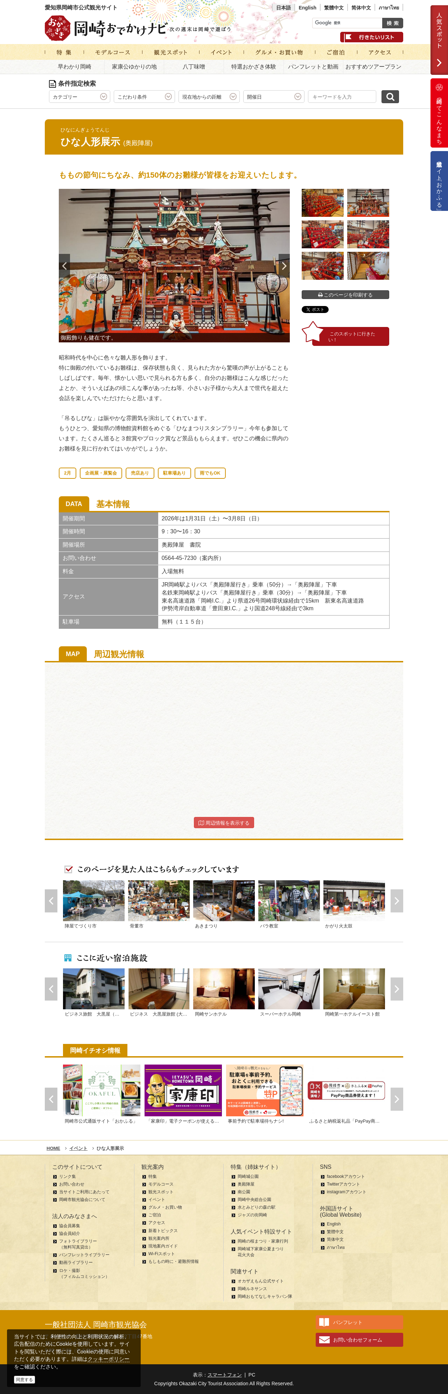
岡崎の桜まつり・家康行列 (263, 1241)
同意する (24, 1379)
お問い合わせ (71, 1184)
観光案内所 (158, 1238)
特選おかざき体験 (253, 67)
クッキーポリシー (109, 1359)
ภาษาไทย (389, 7)
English (307, 7)
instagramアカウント (346, 1191)
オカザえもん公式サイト (261, 1281)
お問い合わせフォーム (357, 1340)
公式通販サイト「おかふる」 (439, 181)
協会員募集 (69, 1225)
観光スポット (161, 1191)
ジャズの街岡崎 (252, 1214)
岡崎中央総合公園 (254, 1199)
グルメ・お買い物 (165, 1207)
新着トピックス (163, 1230)
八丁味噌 (194, 67)
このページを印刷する (345, 295)
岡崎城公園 (248, 1176)
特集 (152, 1176)
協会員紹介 (69, 1233)
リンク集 (67, 1176)
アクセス (156, 1222)
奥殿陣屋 (246, 1184)
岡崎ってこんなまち (439, 113)
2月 (67, 473)
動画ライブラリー (76, 1262)
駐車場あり (174, 473)
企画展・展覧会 (101, 473)
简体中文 (361, 7)
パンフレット (348, 1322)
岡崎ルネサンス (252, 1288)
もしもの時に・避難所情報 (173, 1261)
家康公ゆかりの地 (134, 67)
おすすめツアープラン (373, 67)
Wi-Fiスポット (161, 1253)
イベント (156, 1199)
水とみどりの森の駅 (256, 1207)
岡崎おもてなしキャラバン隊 (265, 1296)
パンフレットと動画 (313, 67)
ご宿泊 (154, 1214)
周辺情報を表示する (224, 823)
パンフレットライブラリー (84, 1254)
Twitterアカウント (343, 1184)
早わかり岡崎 (74, 67)
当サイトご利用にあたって (84, 1191)
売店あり (140, 473)
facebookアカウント (346, 1176)
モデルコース (161, 1184)
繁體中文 (334, 7)
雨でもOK (210, 473)
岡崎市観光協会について (82, 1199)
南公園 (244, 1191)
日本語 (283, 7)
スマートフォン (225, 1375)
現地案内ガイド (163, 1246)
